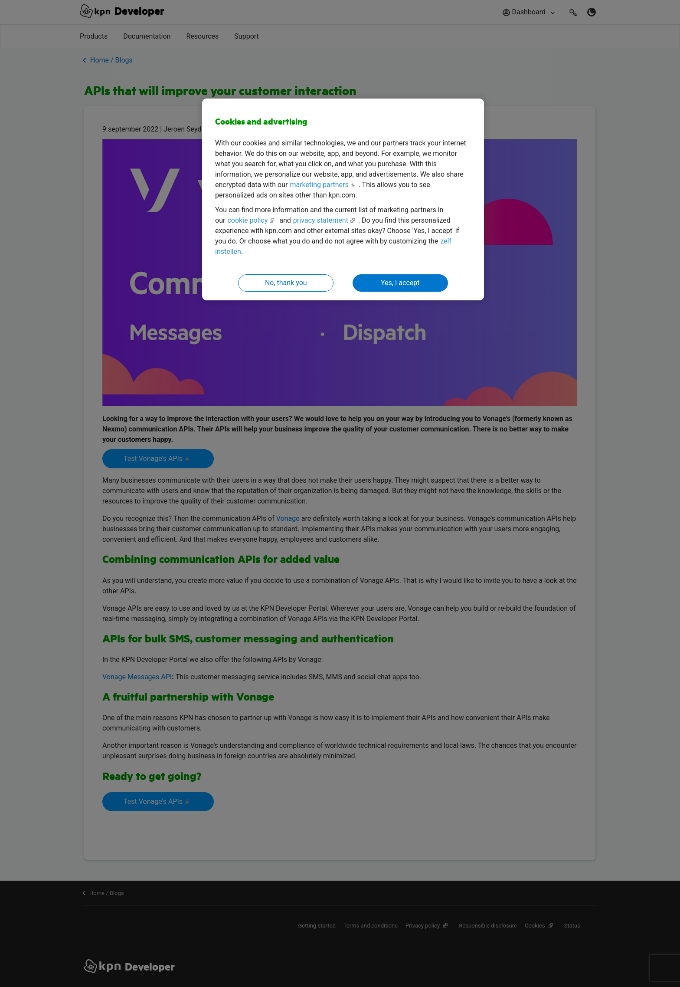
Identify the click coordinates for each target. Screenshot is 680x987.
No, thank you (286, 283)
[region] (343, 199)
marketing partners (319, 185)
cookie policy (247, 220)
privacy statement (320, 220)
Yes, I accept (400, 283)
